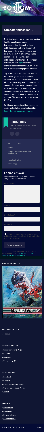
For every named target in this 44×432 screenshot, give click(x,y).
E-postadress (9, 215)
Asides (10, 147)
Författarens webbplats (17, 134)
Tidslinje (6, 334)
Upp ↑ (39, 428)
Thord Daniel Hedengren (22, 151)
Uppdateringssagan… (18, 29)
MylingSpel (7, 411)
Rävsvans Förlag (9, 415)
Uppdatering (12, 153)
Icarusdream (8, 408)
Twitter (6, 392)
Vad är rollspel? (9, 361)
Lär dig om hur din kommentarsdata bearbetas (17, 254)
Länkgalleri (7, 357)
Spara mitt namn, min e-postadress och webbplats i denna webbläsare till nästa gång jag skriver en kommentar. (22, 236)
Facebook (7, 377)
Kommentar (9, 183)
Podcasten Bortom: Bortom (14, 384)
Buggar (10, 151)
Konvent (6, 354)
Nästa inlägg (12, 164)
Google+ (6, 381)
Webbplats (8, 224)
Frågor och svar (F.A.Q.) (12, 350)
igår (21, 63)
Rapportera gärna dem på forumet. (18, 111)
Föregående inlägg (14, 160)
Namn (7, 205)
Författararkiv (12, 134)
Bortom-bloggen (16, 428)
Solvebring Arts (9, 419)
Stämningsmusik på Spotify (14, 388)
